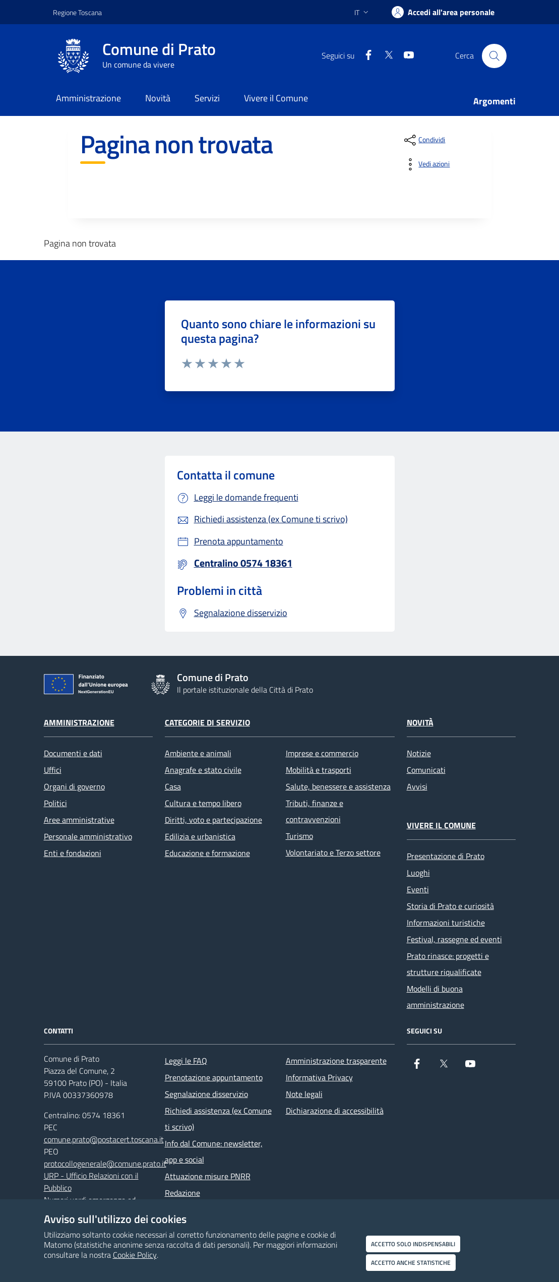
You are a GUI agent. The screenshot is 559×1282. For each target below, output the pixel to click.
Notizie (419, 753)
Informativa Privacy (319, 1077)
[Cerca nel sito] (494, 56)
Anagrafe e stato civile (203, 770)
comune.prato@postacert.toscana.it (104, 1139)
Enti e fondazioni (72, 853)
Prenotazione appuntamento (214, 1077)
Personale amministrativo (88, 836)
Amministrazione (79, 722)
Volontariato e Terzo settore (333, 852)
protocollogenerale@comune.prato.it (105, 1163)
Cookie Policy (135, 1255)
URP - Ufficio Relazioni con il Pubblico (91, 1182)
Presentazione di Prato (445, 856)
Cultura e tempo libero (203, 803)
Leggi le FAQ (186, 1061)
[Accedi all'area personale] (443, 12)
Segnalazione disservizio (206, 1094)
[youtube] (405, 56)
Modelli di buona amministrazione (435, 997)
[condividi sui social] (423, 140)
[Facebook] (364, 56)
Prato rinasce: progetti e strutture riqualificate (448, 964)
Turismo (299, 836)
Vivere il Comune (441, 825)
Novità (420, 722)
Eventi (418, 889)
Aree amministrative (79, 820)
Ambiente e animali (198, 753)
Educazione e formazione (207, 853)
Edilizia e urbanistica (200, 836)
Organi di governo (74, 786)
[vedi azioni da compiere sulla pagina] (426, 164)
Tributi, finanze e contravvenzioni (314, 811)
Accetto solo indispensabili (413, 1244)
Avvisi (417, 786)
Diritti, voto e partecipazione (213, 820)
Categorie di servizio (207, 722)
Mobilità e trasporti (318, 770)
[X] (385, 56)
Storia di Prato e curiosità (450, 906)
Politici (55, 803)
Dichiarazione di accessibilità (335, 1111)
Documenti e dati (73, 753)
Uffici (52, 770)
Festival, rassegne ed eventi (454, 939)
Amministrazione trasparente (336, 1061)
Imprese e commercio (322, 753)
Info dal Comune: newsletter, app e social (214, 1151)
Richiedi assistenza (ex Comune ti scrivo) (218, 1119)
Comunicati (426, 770)
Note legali (304, 1094)
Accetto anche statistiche (411, 1262)
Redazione (182, 1193)
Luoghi (418, 873)
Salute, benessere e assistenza (338, 786)
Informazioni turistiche (446, 923)
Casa (173, 786)
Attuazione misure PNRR (208, 1176)
